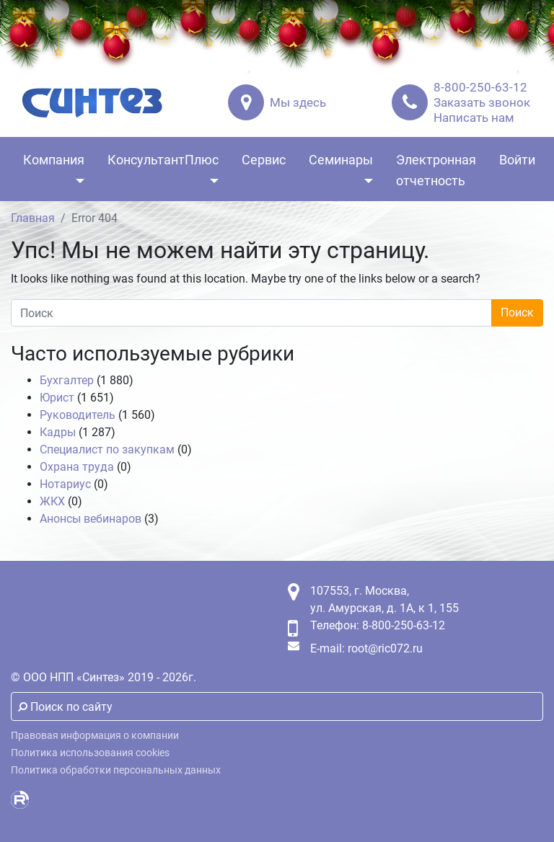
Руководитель (77, 415)
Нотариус (65, 484)
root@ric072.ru (385, 648)
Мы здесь (298, 102)
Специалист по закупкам (107, 449)
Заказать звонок (482, 102)
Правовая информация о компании (95, 736)
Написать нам (474, 117)
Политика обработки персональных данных (116, 770)
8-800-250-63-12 (480, 87)
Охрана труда (77, 467)
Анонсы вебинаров (90, 519)
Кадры (58, 432)
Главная (33, 218)
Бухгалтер (67, 380)
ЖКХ (52, 501)
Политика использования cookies (90, 753)
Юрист (57, 397)
